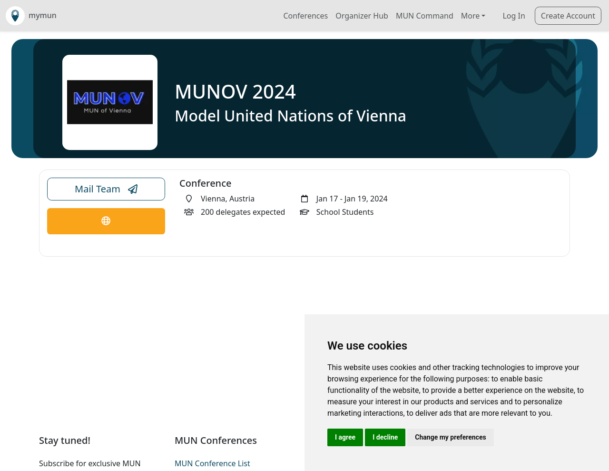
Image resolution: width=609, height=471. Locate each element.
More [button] (470, 15)
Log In (513, 15)
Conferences (305, 15)
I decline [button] (385, 437)
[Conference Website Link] (106, 221)
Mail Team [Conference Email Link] (106, 189)
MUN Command (424, 15)
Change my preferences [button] (450, 437)
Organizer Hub (361, 15)
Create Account (568, 15)
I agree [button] (345, 437)
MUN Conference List (212, 463)
